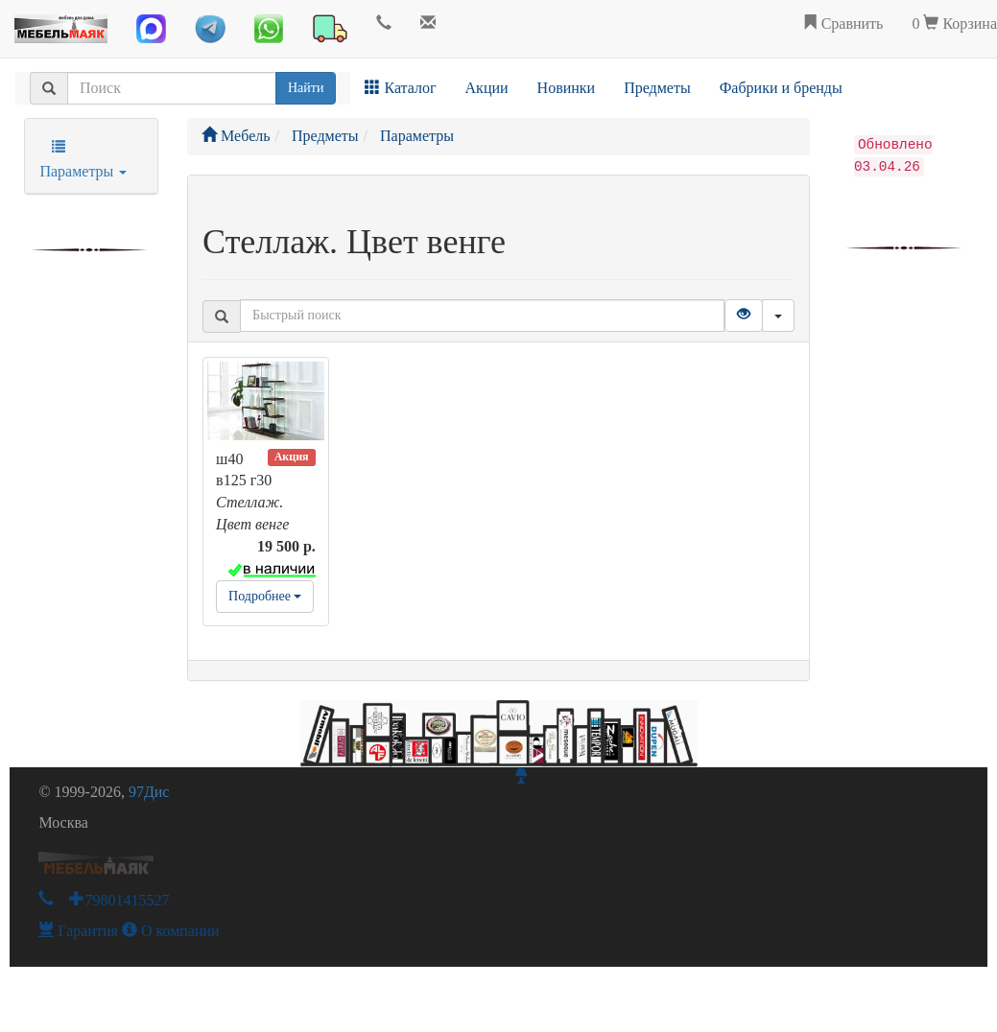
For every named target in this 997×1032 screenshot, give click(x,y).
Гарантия (78, 931)
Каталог (400, 88)
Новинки (566, 88)
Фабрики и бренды (781, 88)
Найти (305, 88)
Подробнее (264, 596)
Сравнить (843, 23)
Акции (487, 88)
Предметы (657, 88)
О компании (171, 931)
